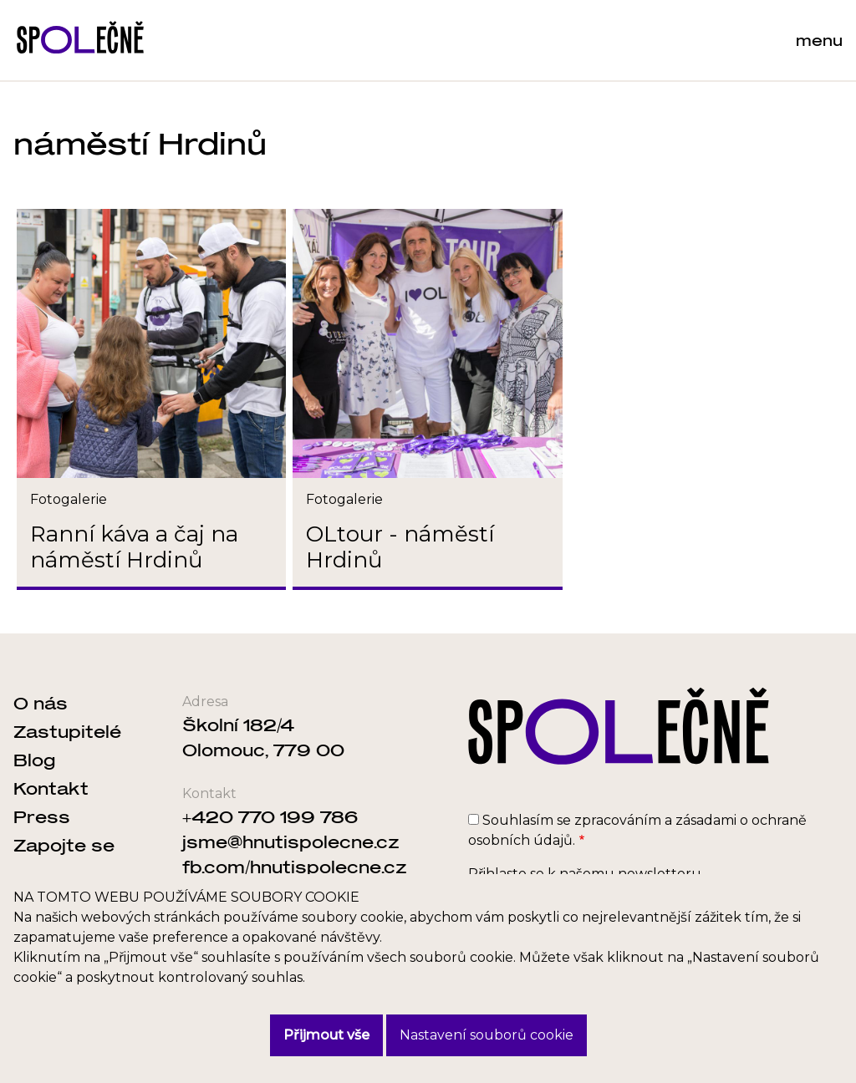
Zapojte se (64, 845)
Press (41, 816)
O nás (40, 703)
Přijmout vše (326, 1035)
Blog (34, 760)
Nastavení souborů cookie (486, 1035)
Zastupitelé (67, 731)
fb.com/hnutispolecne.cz (294, 867)
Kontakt (51, 788)
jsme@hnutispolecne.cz (291, 841)
